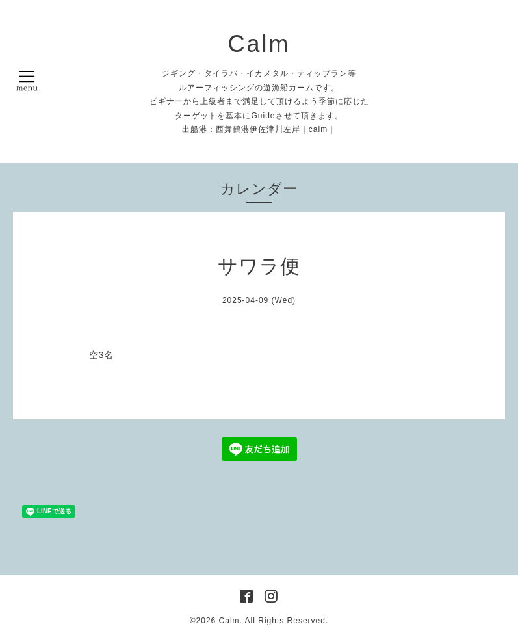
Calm (258, 44)
